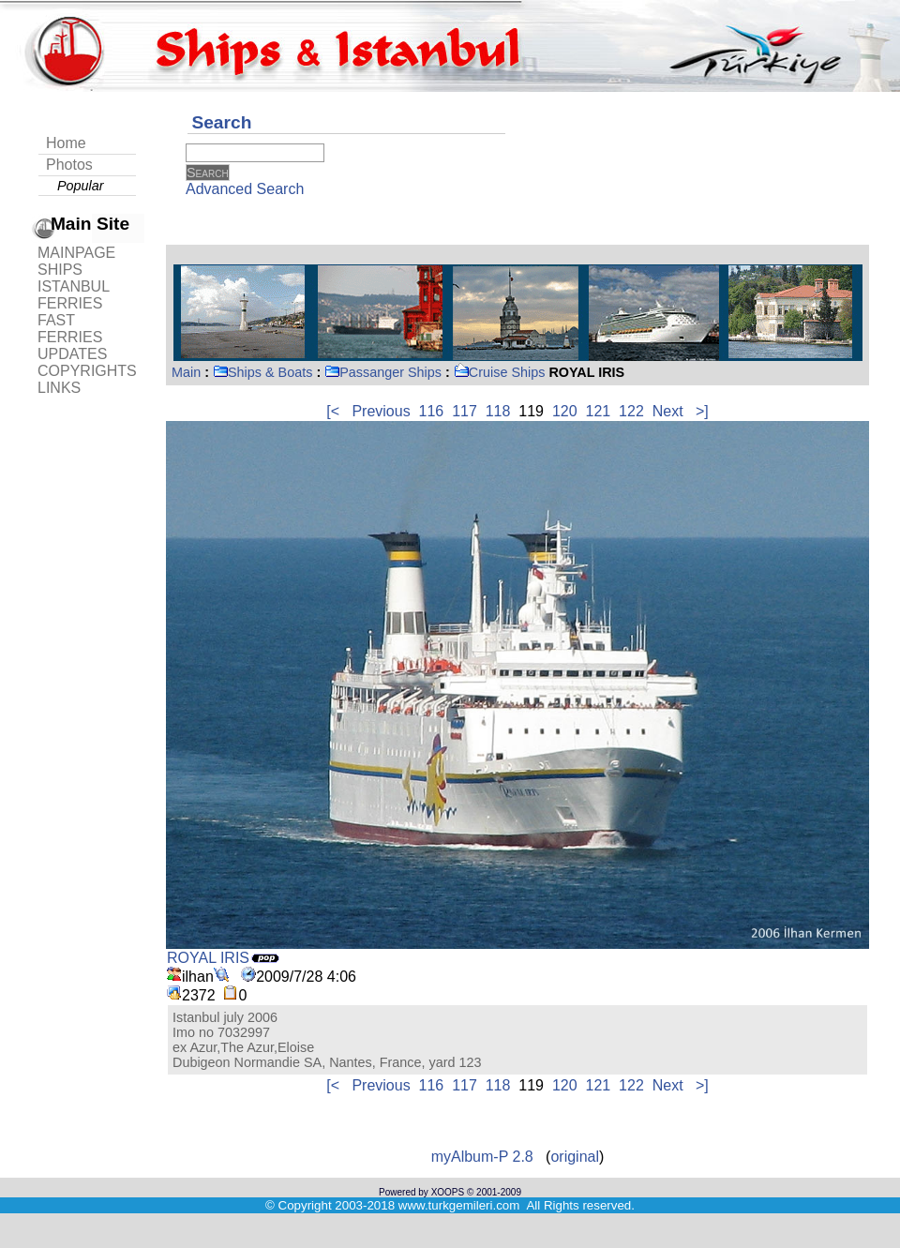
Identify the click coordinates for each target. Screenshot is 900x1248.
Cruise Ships (500, 372)
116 (431, 411)
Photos (69, 165)
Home (66, 143)
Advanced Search (245, 189)
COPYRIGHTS (87, 371)
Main (186, 372)
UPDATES (72, 354)
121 (598, 411)
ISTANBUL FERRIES (73, 294)
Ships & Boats (262, 372)
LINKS (59, 388)
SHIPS (60, 270)
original (574, 1157)
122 (631, 411)
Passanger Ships (383, 372)
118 (498, 411)
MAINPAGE (76, 253)
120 (565, 411)
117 (464, 411)
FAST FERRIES (70, 328)
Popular (80, 185)
